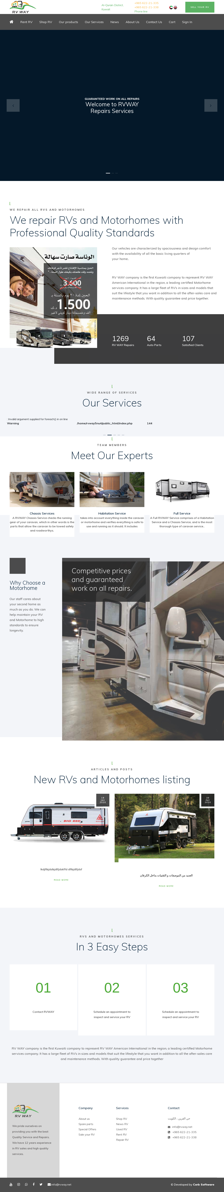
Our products (68, 22)
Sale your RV (87, 1134)
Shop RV (45, 22)
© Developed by (192, 1184)
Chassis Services (42, 513)
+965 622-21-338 (146, 7)
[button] (13, 105)
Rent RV (26, 22)
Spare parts (86, 1124)
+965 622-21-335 (146, 3)
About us (84, 1118)
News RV (122, 1124)
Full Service (182, 513)
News (114, 22)
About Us (132, 22)
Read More (61, 880)
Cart (172, 22)
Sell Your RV (200, 7)
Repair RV (122, 1139)
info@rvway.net (182, 1127)
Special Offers (87, 1129)
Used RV (121, 1129)
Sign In (187, 22)
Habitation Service (112, 513)
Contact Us (154, 22)
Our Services (94, 22)
